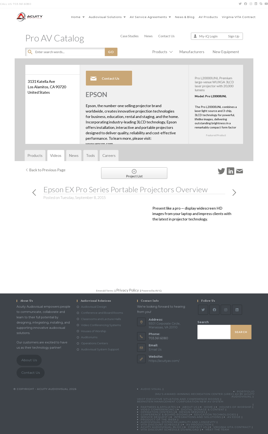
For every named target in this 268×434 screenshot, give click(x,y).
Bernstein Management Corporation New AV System (180, 401)
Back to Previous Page (45, 170)
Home (208, 406)
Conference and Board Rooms (102, 312)
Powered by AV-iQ (152, 290)
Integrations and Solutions (197, 417)
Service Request (154, 417)
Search (203, 322)
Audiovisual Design (94, 306)
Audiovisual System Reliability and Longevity (178, 422)
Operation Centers (157, 412)
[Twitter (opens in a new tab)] (240, 4)
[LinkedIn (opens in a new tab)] (255, 4)
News (148, 36)
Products (161, 51)
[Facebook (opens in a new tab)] (245, 4)
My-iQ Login (208, 36)
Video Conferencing (158, 409)
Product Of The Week (159, 419)
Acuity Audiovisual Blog (161, 427)
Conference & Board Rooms (164, 414)
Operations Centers (94, 343)
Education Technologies (215, 414)
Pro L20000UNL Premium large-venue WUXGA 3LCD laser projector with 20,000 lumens (214, 84)
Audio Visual (151, 388)
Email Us (155, 349)
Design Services (192, 412)
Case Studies (129, 36)
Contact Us (166, 36)
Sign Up (233, 36)
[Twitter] (203, 310)
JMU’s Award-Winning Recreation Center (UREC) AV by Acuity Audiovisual (205, 395)
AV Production (198, 424)
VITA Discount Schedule (160, 424)
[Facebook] (214, 310)
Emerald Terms (104, 290)
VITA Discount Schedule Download (170, 429)
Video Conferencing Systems (101, 325)
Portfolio (246, 391)
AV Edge (234, 417)
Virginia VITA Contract (232, 427)
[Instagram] (226, 310)
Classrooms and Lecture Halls (101, 319)
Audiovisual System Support (100, 349)
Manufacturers (191, 51)
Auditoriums (89, 337)
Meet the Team (217, 429)
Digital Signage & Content (202, 409)
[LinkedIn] (237, 310)
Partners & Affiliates (158, 406)
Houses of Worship (93, 331)
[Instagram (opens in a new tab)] (250, 4)
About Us (29, 360)
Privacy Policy (127, 290)
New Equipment (226, 51)
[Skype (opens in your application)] (260, 4)
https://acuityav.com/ (164, 361)
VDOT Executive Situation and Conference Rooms (178, 399)
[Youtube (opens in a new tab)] (265, 4)
